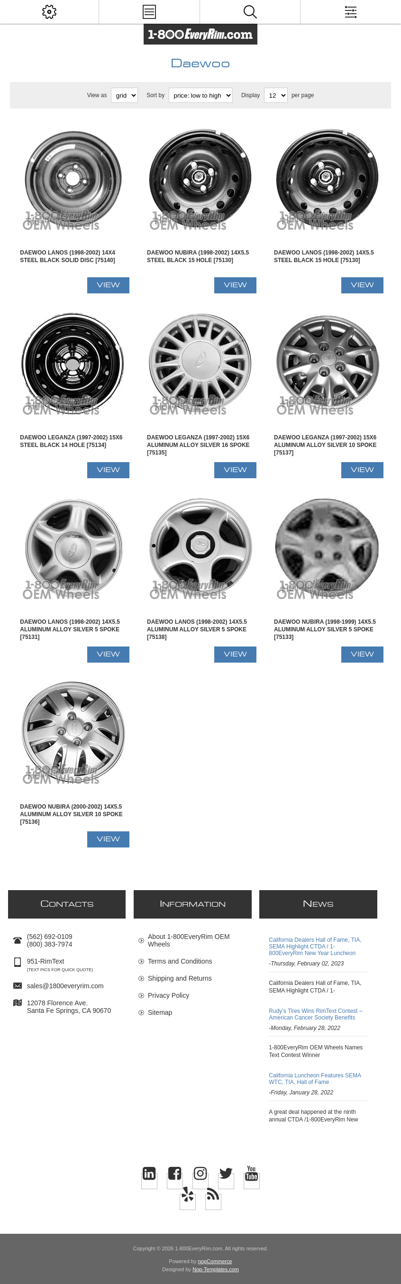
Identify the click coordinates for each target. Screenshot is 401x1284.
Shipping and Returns (180, 978)
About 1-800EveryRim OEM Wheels (189, 940)
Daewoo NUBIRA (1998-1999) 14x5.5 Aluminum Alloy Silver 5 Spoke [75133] (325, 629)
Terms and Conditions (180, 961)
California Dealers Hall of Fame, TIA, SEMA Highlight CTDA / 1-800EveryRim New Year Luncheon (315, 946)
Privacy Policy (168, 995)
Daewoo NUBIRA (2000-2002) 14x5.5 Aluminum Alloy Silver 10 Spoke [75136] (71, 814)
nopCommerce (215, 1261)
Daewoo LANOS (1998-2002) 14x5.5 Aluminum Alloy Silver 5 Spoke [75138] (197, 629)
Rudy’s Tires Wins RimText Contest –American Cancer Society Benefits (315, 1014)
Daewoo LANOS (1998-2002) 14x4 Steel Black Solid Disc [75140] (67, 256)
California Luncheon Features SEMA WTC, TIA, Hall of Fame (315, 1078)
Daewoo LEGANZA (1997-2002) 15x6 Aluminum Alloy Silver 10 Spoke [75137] (325, 445)
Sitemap (160, 1012)
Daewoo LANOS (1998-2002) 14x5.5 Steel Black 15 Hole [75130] (324, 256)
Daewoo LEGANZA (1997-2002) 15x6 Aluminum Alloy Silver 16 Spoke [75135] (198, 445)
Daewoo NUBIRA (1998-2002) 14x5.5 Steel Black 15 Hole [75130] (198, 256)
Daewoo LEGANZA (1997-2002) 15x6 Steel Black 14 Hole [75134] (71, 441)
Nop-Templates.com (215, 1269)
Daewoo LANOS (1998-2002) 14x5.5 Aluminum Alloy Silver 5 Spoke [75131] (70, 629)
